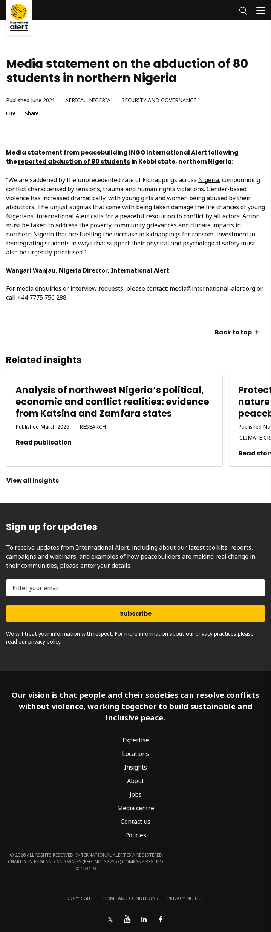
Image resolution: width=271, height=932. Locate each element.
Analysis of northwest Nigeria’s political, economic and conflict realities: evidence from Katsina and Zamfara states (112, 402)
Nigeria (99, 100)
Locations (135, 754)
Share (32, 113)
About (135, 781)
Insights (135, 767)
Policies (135, 835)
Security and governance (159, 100)
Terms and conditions (130, 898)
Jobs (136, 794)
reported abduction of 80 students (74, 161)
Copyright (80, 898)
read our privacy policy (33, 641)
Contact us (135, 821)
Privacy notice (185, 898)
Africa (74, 100)
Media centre (135, 808)
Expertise (135, 740)
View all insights (32, 480)
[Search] (243, 10)
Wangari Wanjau (30, 270)
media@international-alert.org (212, 288)
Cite (11, 113)
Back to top (237, 332)
